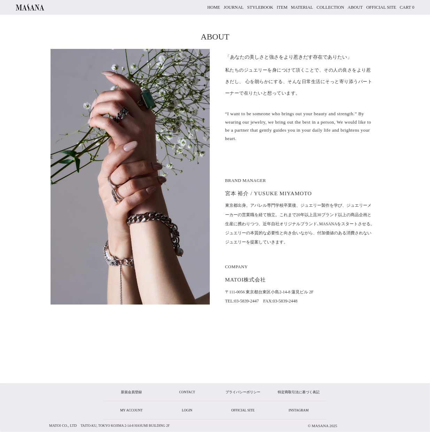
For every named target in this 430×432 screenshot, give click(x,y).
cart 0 (407, 7)
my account (131, 410)
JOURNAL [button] (234, 7)
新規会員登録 (131, 392)
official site (381, 7)
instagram (298, 410)
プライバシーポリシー (242, 392)
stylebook (260, 7)
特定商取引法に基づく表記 (299, 392)
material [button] (302, 7)
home (213, 7)
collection (330, 7)
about (355, 7)
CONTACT (187, 392)
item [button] (282, 7)
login (187, 410)
